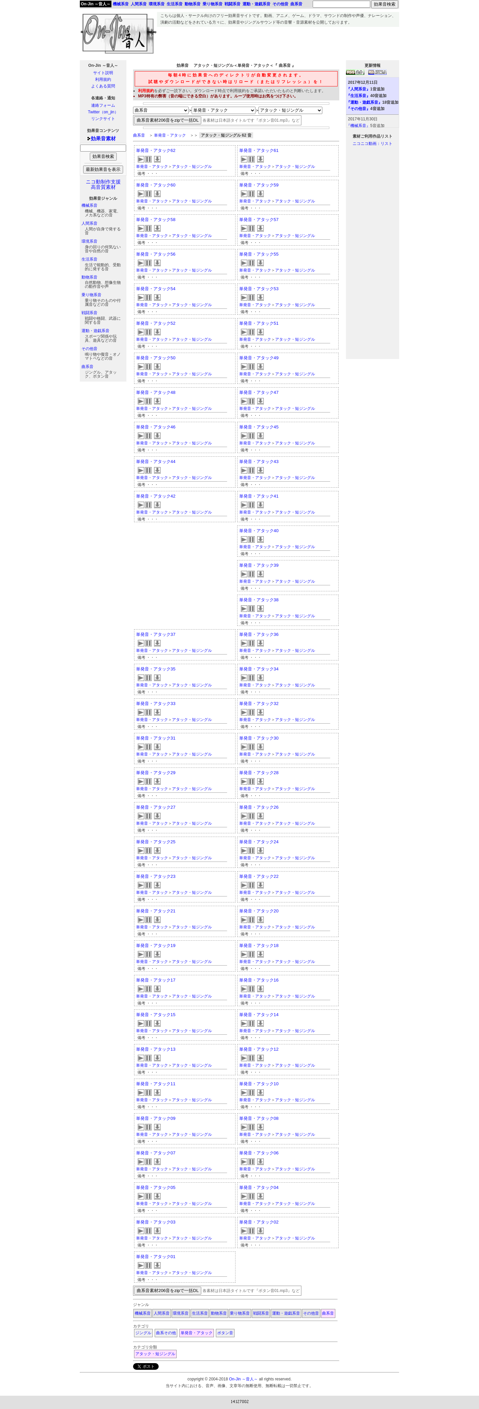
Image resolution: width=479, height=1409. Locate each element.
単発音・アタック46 (156, 426)
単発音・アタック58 (156, 219)
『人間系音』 (358, 89)
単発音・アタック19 (156, 945)
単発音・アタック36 (259, 634)
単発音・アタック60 (156, 184)
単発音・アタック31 (156, 738)
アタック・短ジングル (192, 166)
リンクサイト (103, 118)
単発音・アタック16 (259, 980)
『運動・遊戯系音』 (364, 102)
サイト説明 (103, 72)
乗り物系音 (91, 295)
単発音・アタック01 (156, 1256)
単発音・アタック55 (259, 254)
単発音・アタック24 (259, 841)
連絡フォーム (103, 105)
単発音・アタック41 (259, 496)
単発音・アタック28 (259, 772)
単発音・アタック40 (259, 530)
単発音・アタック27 (156, 807)
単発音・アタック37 (156, 634)
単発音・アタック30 (259, 738)
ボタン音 (225, 1333)
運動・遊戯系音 (95, 330)
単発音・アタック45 (259, 426)
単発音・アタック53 (259, 288)
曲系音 (87, 366)
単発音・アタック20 (259, 910)
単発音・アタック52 (156, 323)
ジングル (143, 1333)
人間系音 (89, 223)
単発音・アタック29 (156, 772)
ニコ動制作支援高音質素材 (103, 184)
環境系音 (89, 241)
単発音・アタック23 (156, 876)
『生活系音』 (358, 95)
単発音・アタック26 (259, 807)
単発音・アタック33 (156, 703)
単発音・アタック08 (259, 1118)
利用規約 (103, 79)
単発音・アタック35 (156, 668)
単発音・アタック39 (259, 565)
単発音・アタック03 (156, 1222)
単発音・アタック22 (259, 876)
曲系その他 (166, 1333)
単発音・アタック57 (259, 219)
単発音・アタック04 (259, 1187)
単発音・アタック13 (156, 1049)
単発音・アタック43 (259, 461)
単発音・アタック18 (259, 945)
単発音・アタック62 (156, 150)
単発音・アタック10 (259, 1083)
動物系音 (89, 277)
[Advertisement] (278, 42)
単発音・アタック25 (156, 841)
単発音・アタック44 (156, 461)
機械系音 (89, 205)
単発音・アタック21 (156, 910)
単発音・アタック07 (156, 1152)
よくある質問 (103, 86)
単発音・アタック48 (156, 392)
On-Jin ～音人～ (95, 4)
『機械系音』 (358, 125)
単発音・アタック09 (156, 1118)
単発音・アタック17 (156, 980)
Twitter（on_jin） (103, 112)
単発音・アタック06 (259, 1152)
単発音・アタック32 (259, 703)
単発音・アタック (170, 135)
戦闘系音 (89, 312)
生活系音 (89, 259)
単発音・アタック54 (156, 288)
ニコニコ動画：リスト (373, 143)
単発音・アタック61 (259, 150)
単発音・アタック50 (156, 357)
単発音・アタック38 (259, 599)
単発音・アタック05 (156, 1187)
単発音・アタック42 (156, 496)
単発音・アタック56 (156, 254)
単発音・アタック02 (259, 1222)
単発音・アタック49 (259, 357)
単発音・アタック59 (259, 184)
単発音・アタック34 (259, 668)
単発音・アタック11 (156, 1083)
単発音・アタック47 (259, 392)
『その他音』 (358, 108)
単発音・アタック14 (259, 1014)
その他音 (89, 348)
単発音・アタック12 (259, 1049)
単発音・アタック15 (156, 1014)
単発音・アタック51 (259, 323)
